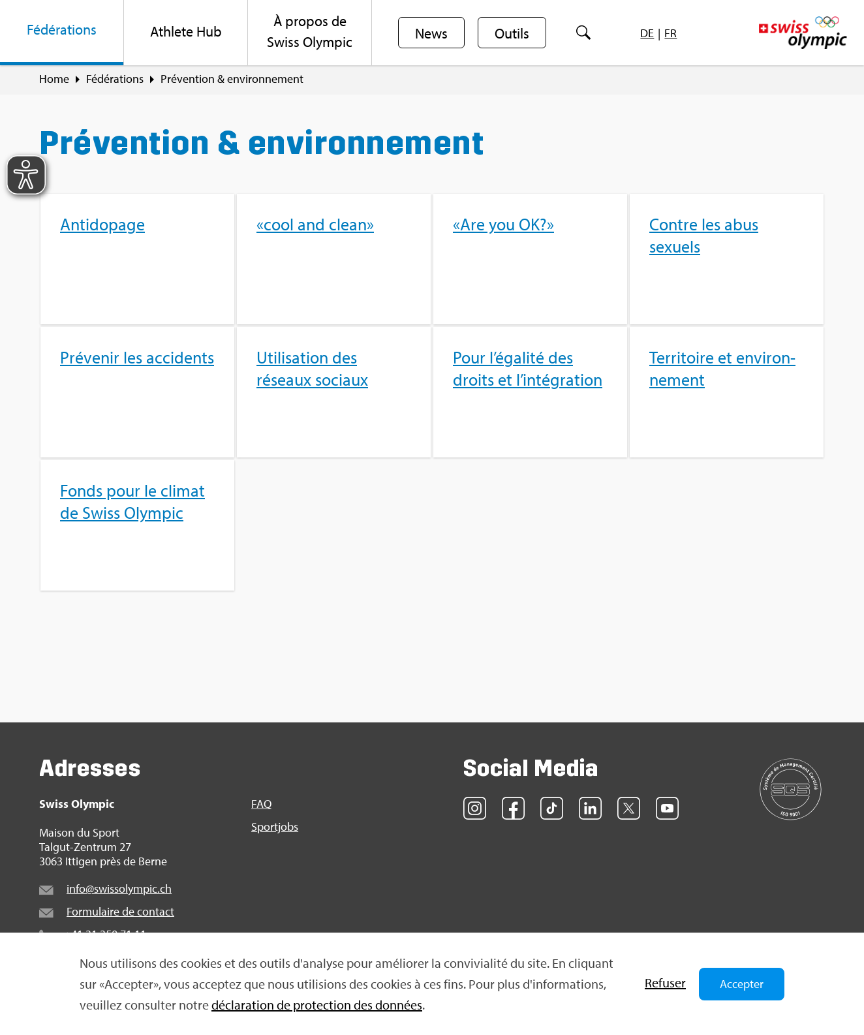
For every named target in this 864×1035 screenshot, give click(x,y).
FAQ (261, 804)
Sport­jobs (274, 827)
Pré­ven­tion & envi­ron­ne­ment (232, 79)
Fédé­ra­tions (115, 79)
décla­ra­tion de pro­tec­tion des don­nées (316, 1004)
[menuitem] (62, 32)
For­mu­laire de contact (120, 911)
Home (54, 79)
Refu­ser (665, 982)
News (431, 33)
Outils (512, 33)
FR (670, 32)
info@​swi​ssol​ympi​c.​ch (119, 888)
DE (647, 32)
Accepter (742, 983)
